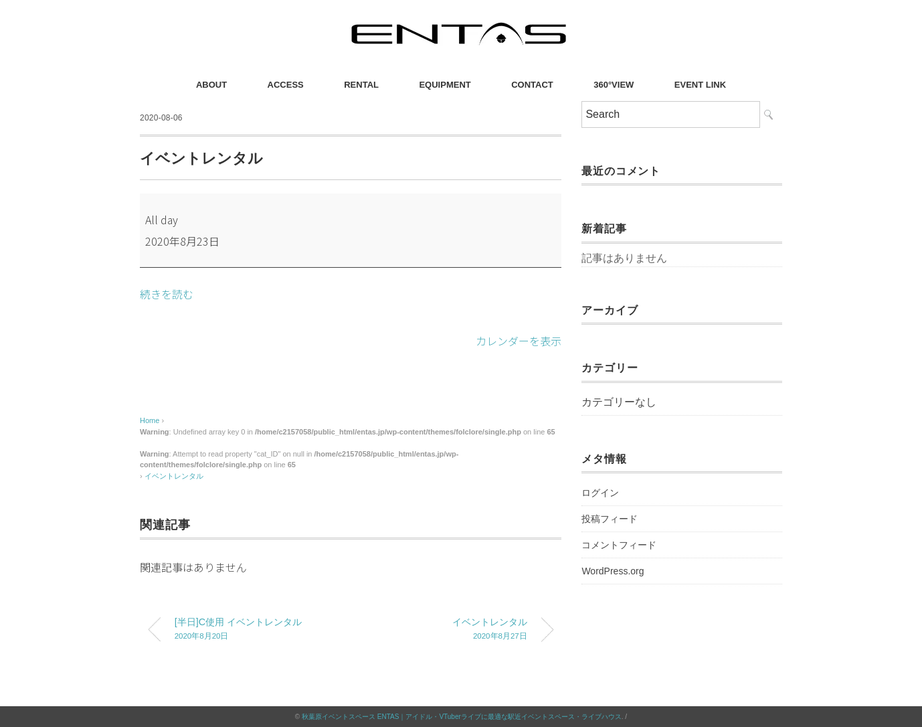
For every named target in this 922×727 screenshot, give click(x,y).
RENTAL (361, 85)
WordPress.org (612, 571)
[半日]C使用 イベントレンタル (252, 630)
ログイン (600, 492)
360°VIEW (613, 85)
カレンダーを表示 (518, 341)
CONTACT (532, 85)
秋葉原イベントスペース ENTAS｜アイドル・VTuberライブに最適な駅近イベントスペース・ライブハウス (462, 716)
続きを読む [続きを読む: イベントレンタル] (166, 294)
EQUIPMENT (444, 85)
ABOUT (211, 85)
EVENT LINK (700, 85)
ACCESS (286, 85)
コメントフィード (618, 545)
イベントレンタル (174, 476)
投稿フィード (609, 518)
